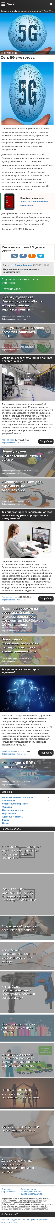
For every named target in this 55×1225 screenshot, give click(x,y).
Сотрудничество (28, 1189)
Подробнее (46, 441)
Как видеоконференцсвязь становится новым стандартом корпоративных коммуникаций (26, 515)
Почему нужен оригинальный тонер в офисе (21, 455)
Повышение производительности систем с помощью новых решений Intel (20, 645)
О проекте (6, 1189)
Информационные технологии (13, 319)
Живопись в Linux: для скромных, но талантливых (21, 486)
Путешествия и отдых (13, 810)
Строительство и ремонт (15, 804)
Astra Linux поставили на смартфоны (34, 203)
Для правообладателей (32, 1194)
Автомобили (8, 800)
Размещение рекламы (31, 1191)
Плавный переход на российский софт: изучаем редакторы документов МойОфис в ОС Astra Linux (22, 617)
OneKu (11, 4)
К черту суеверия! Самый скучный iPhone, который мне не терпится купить (22, 303)
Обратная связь (9, 1191)
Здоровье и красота (12, 817)
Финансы (7, 807)
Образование (9, 813)
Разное (5, 820)
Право (5, 823)
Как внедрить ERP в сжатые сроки (18, 765)
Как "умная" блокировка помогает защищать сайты (22, 332)
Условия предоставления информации (19, 1219)
